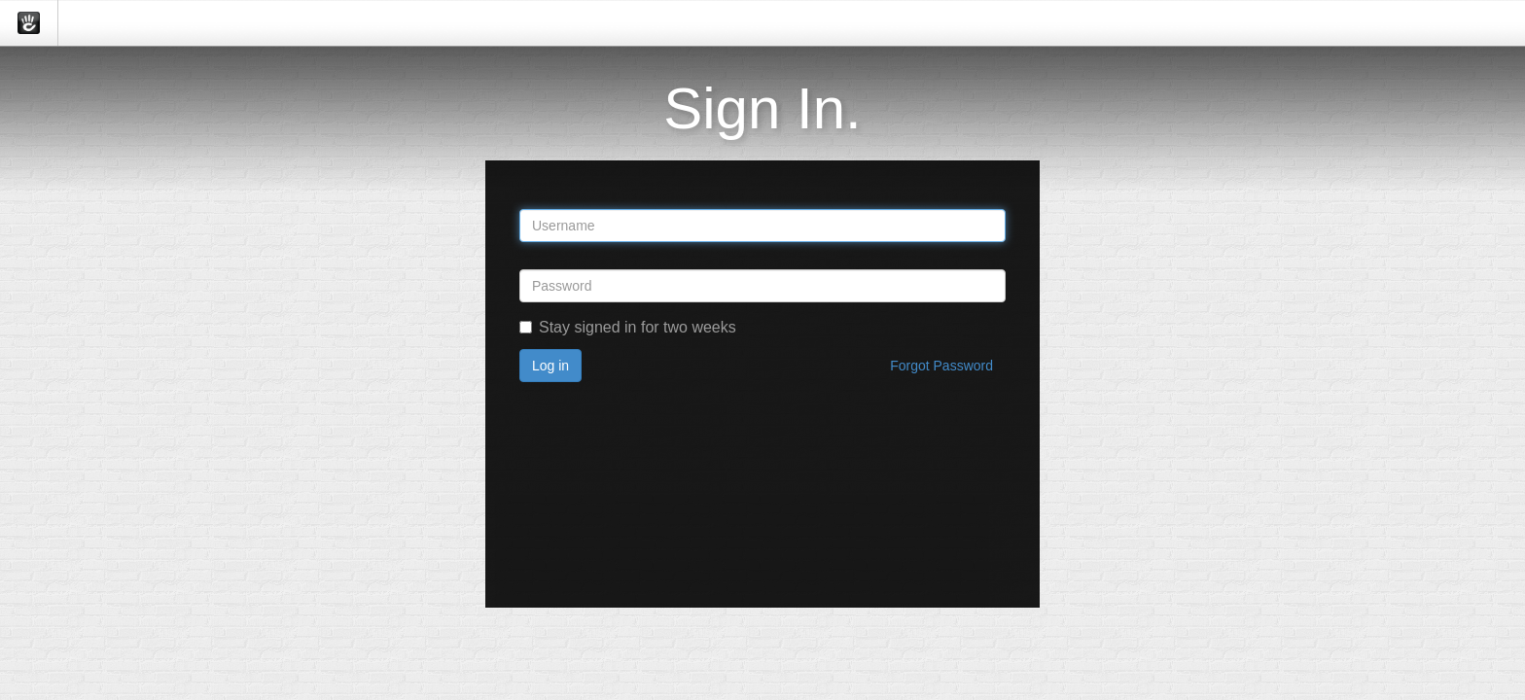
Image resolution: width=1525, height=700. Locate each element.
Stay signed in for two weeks (627, 327)
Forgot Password (941, 365)
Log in (550, 365)
